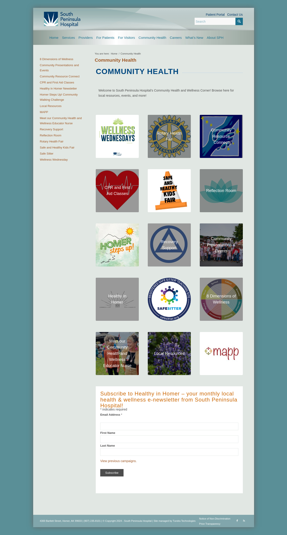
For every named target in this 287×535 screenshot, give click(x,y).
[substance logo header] (169, 244)
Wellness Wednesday (54, 159)
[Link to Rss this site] (244, 520)
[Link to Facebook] (237, 520)
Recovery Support (51, 129)
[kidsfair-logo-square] (169, 190)
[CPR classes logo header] (117, 190)
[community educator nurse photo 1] (117, 353)
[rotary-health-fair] (169, 136)
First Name (107, 433)
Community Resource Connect (60, 76)
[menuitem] (54, 37)
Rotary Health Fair (51, 141)
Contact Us (235, 14)
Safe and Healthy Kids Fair (57, 147)
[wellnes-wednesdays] (117, 136)
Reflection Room (50, 135)
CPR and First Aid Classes (57, 82)
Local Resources (51, 106)
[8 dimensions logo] (221, 299)
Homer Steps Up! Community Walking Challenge (59, 97)
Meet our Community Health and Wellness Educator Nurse (61, 120)
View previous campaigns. (118, 461)
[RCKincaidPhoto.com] (221, 244)
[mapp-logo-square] (221, 353)
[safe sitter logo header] (169, 299)
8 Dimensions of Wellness (56, 59)
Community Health (116, 60)
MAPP (44, 112)
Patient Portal (215, 14)
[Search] (219, 21)
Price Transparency (209, 523)
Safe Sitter (47, 153)
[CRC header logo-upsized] (221, 136)
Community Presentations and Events (59, 67)
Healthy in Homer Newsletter (58, 88)
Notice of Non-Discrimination (214, 518)
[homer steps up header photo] (117, 244)
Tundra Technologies (184, 521)
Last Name (107, 445)
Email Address (111, 414)
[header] (221, 190)
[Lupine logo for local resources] (169, 353)
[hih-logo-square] (117, 299)
